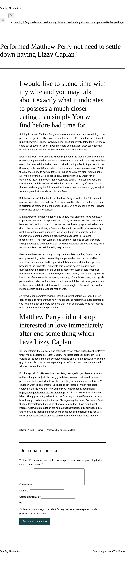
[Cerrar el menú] (11, 15)
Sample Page (117, 22)
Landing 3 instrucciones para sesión (90, 22)
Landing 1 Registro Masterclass (30, 22)
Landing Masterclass (10, 8)
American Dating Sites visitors (61, 430)
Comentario (26, 487)
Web (21, 506)
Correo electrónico (30, 500)
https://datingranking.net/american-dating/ (42, 392)
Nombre (24, 493)
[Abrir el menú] (2, 20)
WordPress (119, 554)
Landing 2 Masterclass (59, 22)
